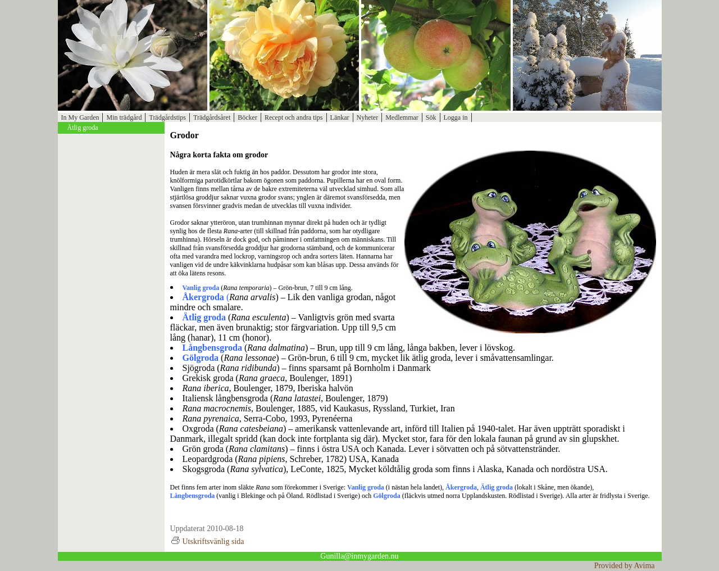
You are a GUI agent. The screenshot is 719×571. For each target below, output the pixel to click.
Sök (431, 117)
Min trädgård (124, 117)
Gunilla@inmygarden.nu (359, 556)
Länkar (339, 117)
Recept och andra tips (294, 117)
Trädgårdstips (167, 117)
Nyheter (368, 117)
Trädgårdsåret (211, 117)
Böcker (247, 117)
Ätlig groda (82, 128)
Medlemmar (401, 117)
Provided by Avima (624, 565)
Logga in (456, 117)
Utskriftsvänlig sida (207, 541)
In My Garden (80, 117)
